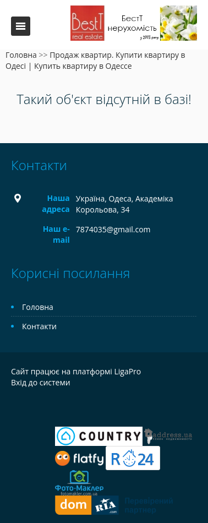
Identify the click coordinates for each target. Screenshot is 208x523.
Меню (20, 26)
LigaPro (127, 371)
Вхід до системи (40, 382)
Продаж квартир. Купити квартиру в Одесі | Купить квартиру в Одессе (95, 60)
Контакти (39, 326)
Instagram (58, 406)
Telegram (34, 406)
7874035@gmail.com (113, 229)
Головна (21, 55)
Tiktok (82, 406)
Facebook (14, 406)
